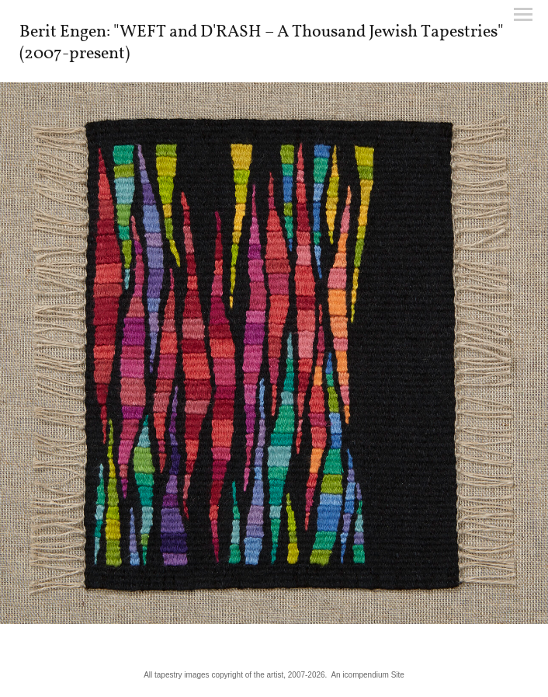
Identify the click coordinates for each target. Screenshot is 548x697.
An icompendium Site (367, 675)
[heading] (274, 55)
